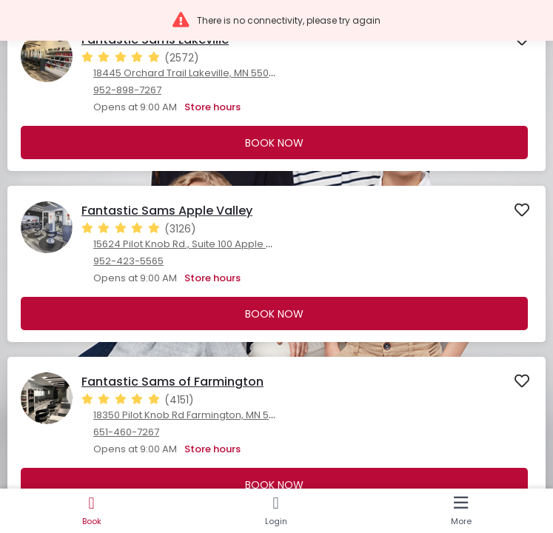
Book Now (274, 142)
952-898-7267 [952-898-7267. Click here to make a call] (127, 90)
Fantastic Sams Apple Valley (166, 210)
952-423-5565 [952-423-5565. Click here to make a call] (128, 261)
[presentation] (276, 93)
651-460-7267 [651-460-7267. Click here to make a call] (126, 432)
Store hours (212, 107)
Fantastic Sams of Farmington (172, 381)
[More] (461, 511)
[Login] (276, 511)
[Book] (91, 511)
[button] (276, 20)
